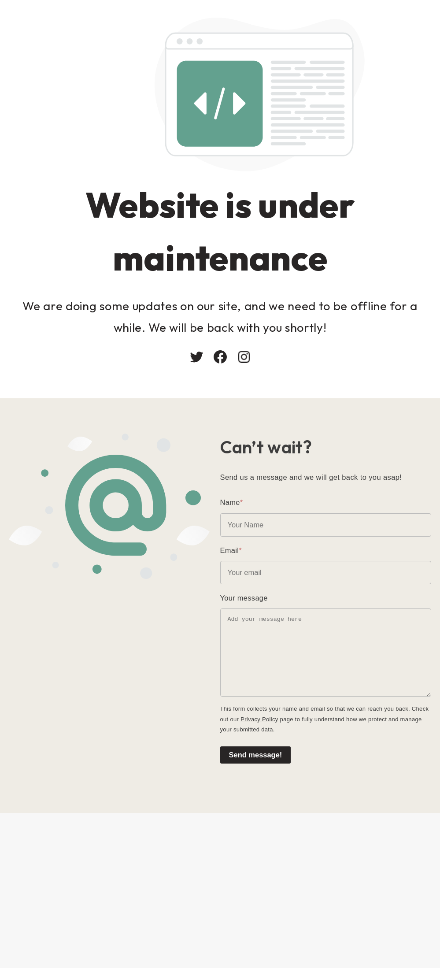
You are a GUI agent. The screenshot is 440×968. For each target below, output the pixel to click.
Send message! (255, 755)
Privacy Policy (259, 719)
